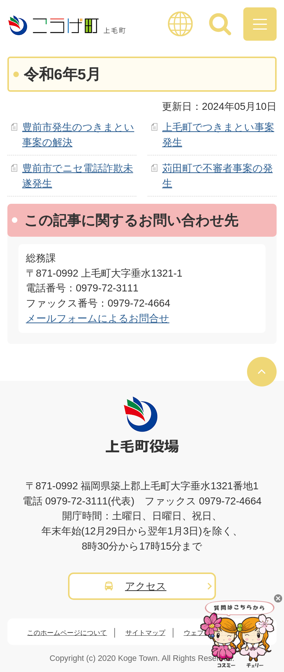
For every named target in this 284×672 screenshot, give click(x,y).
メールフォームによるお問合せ (97, 318)
